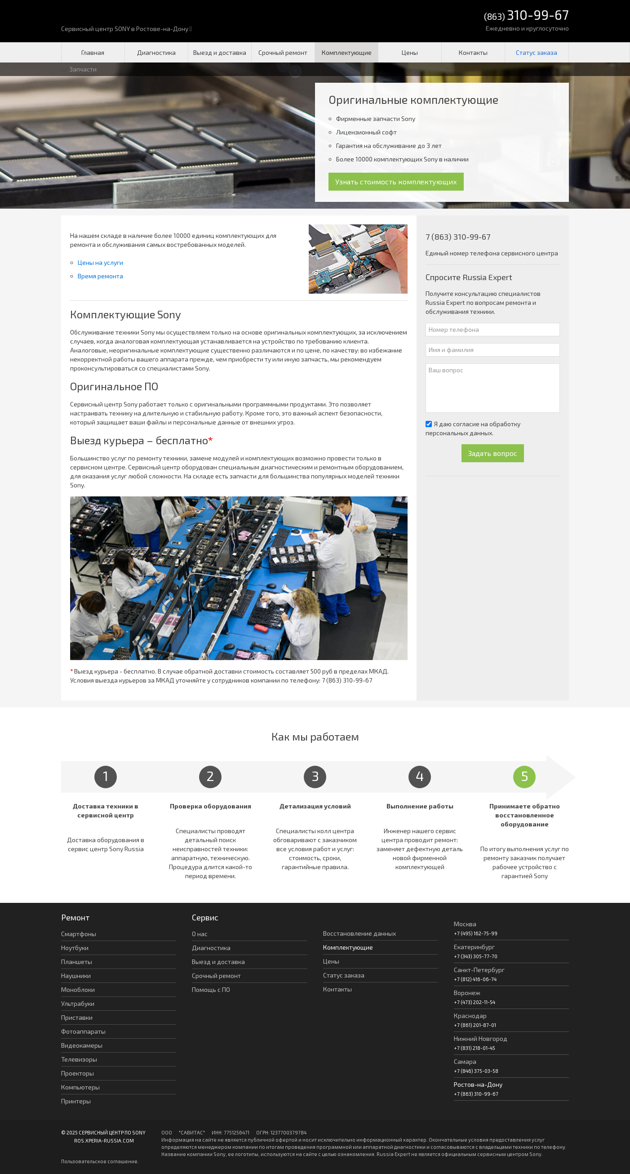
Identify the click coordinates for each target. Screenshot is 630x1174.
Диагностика (156, 52)
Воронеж (467, 992)
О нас (200, 933)
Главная (92, 52)
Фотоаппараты (83, 1031)
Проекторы (77, 1073)
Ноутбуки (75, 947)
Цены (410, 52)
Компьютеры (80, 1087)
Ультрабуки (77, 1003)
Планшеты (76, 961)
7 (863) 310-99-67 (347, 680)
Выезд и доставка (219, 52)
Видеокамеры (81, 1045)
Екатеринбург (474, 947)
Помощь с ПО (211, 989)
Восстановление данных (359, 933)
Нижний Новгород (480, 1038)
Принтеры (76, 1101)
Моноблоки (78, 989)
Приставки (77, 1017)
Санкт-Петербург (479, 969)
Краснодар (470, 1015)
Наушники (76, 975)
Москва (465, 924)
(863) (526, 15)
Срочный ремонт (282, 52)
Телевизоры (79, 1059)
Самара (465, 1061)
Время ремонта (100, 276)
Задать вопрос (492, 453)
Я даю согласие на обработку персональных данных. (473, 428)
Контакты (473, 52)
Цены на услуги (100, 262)
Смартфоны (78, 933)
